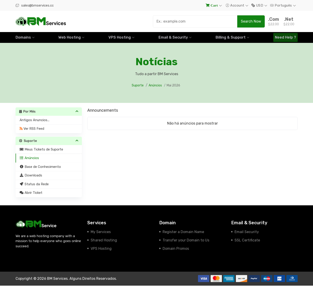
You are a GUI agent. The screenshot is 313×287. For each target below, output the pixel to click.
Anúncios (155, 87)
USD (257, 5)
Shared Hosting (104, 241)
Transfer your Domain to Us (186, 241)
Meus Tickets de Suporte (41, 151)
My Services (101, 233)
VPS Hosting (101, 250)
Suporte (138, 87)
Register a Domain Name (183, 233)
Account (235, 5)
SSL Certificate (247, 241)
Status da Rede (34, 185)
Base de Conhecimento (40, 168)
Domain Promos (176, 250)
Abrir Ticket (31, 194)
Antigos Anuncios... (34, 121)
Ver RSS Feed (32, 130)
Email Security (247, 233)
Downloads (31, 177)
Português (281, 5)
